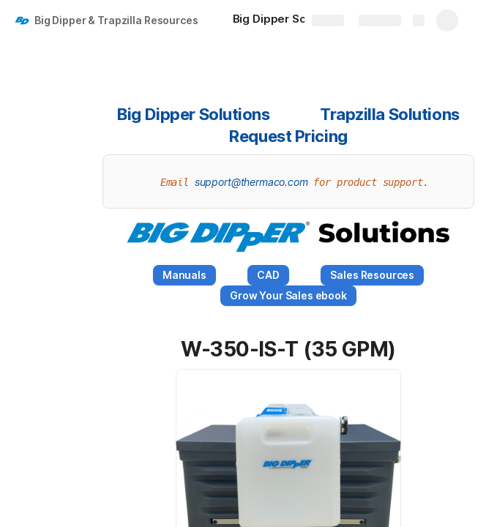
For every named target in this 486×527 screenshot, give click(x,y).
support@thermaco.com (251, 182)
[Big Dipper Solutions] (295, 20)
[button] (164, 349)
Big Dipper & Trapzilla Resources (116, 20)
